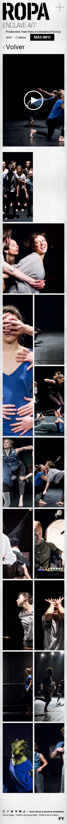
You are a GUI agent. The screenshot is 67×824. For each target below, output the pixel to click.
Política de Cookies (48, 815)
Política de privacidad (26, 815)
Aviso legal (8, 815)
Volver (14, 47)
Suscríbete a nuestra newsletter (46, 811)
